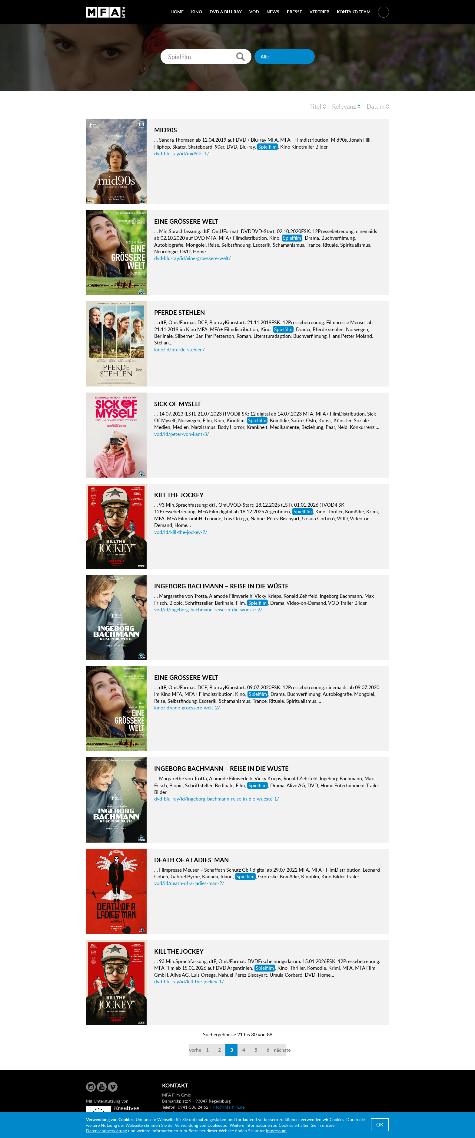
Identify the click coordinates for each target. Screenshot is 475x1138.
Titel (315, 106)
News (273, 12)
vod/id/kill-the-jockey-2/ (180, 532)
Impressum (276, 1130)
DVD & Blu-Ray (226, 12)
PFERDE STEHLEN (179, 312)
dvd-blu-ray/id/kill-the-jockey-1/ (189, 981)
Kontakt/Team (353, 12)
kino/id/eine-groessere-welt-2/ (187, 707)
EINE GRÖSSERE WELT (186, 221)
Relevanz (344, 106)
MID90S (165, 130)
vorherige (195, 1049)
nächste (280, 1049)
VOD (254, 12)
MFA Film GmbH (105, 12)
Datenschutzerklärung (106, 1130)
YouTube (102, 1087)
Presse (294, 12)
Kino (196, 12)
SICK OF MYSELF (177, 404)
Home (177, 12)
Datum (375, 106)
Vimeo (113, 1087)
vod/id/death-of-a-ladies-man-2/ (189, 883)
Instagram (91, 1087)
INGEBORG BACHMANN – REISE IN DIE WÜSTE (221, 586)
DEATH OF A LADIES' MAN (191, 860)
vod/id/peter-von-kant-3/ (181, 434)
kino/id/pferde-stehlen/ (179, 349)
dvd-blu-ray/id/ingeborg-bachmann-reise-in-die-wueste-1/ (216, 798)
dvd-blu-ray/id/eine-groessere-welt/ (192, 258)
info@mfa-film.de (228, 1107)
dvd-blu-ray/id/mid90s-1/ (181, 153)
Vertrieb (319, 12)
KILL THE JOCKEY (179, 495)
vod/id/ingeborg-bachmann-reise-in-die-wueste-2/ (208, 609)
